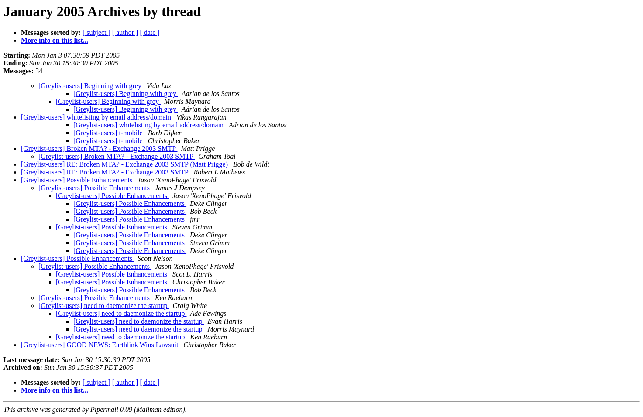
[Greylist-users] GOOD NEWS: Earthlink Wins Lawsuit (100, 345)
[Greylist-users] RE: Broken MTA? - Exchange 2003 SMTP (105, 172)
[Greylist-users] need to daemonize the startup (103, 305)
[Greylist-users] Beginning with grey (90, 85)
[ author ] (125, 32)
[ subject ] (96, 32)
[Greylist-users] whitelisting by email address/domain (97, 117)
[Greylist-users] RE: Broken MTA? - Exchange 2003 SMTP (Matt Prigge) (125, 164)
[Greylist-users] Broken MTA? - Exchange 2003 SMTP (99, 148)
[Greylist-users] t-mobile (108, 133)
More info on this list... (54, 40)
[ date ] (149, 32)
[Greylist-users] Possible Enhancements (77, 180)
